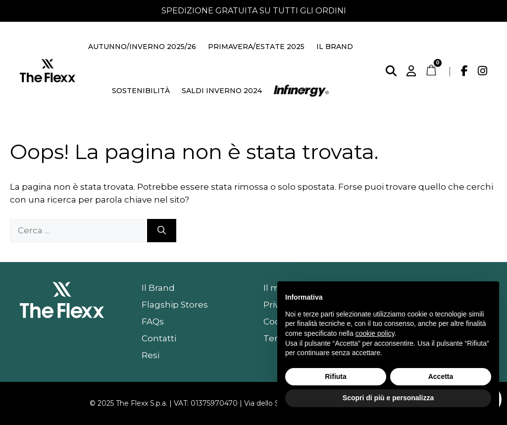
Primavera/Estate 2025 (256, 46)
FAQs (153, 321)
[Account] (411, 70)
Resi (150, 355)
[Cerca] (391, 70)
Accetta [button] (441, 376)
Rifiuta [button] (336, 376)
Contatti (159, 338)
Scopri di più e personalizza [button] (388, 398)
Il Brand (334, 46)
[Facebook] (464, 70)
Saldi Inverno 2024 (222, 90)
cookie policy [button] (375, 333)
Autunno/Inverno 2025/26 (142, 46)
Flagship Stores (175, 305)
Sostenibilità (141, 90)
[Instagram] (482, 70)
